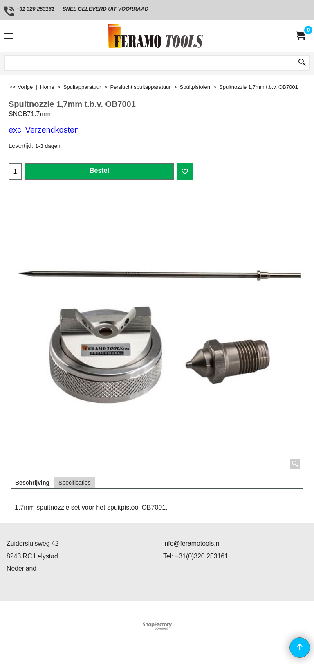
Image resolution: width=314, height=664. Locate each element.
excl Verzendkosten (44, 129)
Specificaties (74, 482)
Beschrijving (32, 482)
